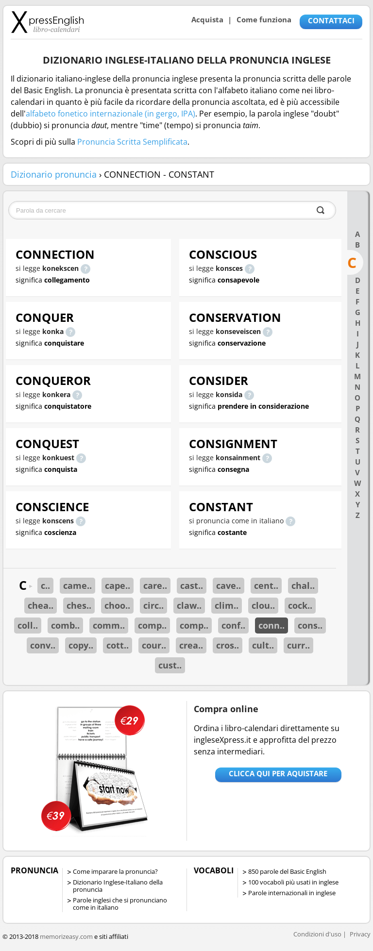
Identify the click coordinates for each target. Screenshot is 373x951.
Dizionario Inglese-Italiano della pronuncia (118, 886)
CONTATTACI (331, 20)
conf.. (233, 625)
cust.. (170, 665)
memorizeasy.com (66, 936)
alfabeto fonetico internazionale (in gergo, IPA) (110, 113)
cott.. (117, 645)
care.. (155, 585)
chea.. (40, 605)
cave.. (228, 585)
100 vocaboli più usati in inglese (293, 882)
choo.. (117, 605)
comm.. (109, 625)
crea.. (191, 645)
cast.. (191, 585)
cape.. (117, 585)
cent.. (266, 585)
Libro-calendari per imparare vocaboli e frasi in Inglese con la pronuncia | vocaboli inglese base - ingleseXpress (47, 22)
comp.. (152, 625)
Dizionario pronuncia (54, 174)
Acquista (207, 19)
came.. (77, 585)
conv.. (42, 645)
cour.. (154, 645)
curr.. (298, 645)
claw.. (189, 605)
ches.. (79, 605)
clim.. (226, 605)
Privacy (360, 934)
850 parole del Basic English (287, 871)
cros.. (227, 645)
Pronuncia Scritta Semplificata (132, 141)
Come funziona (264, 19)
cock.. (300, 605)
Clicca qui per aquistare (278, 773)
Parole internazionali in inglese (292, 892)
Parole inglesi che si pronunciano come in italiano (120, 904)
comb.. (65, 625)
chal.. (303, 585)
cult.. (263, 645)
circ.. (153, 605)
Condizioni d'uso (317, 934)
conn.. (271, 625)
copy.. (80, 645)
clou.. (263, 605)
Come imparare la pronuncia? (115, 871)
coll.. (27, 625)
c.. (45, 585)
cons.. (310, 625)
